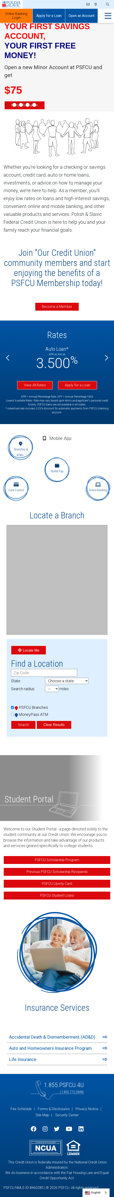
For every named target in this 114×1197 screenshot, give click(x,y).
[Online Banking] (97, 488)
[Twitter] (57, 1129)
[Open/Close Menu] (108, 16)
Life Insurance (22, 1059)
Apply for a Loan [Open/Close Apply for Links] (49, 16)
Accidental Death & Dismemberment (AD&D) (52, 1037)
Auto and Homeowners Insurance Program (50, 1048)
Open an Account (81, 16)
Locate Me (28, 650)
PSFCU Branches (31, 707)
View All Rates (35, 385)
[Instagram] (45, 1129)
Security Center (67, 1115)
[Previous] (8, 358)
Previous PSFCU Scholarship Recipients (57, 872)
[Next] (106, 358)
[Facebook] (33, 1129)
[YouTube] (69, 1129)
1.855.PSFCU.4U (64, 1085)
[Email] (88, 4)
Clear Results (54, 725)
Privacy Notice (87, 1109)
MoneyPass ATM (31, 714)
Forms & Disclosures (54, 1109)
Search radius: (23, 688)
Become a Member (57, 307)
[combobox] (96, 1192)
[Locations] (96, 4)
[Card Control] (16, 488)
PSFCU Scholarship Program (57, 860)
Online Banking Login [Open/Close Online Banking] (16, 16)
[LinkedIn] (81, 1129)
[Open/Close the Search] (107, 4)
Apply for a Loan (77, 385)
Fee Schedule (21, 1109)
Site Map (42, 1115)
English (96, 1192)
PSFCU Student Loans (57, 895)
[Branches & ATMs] (20, 447)
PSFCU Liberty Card (57, 884)
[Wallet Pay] (57, 469)
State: (16, 681)
